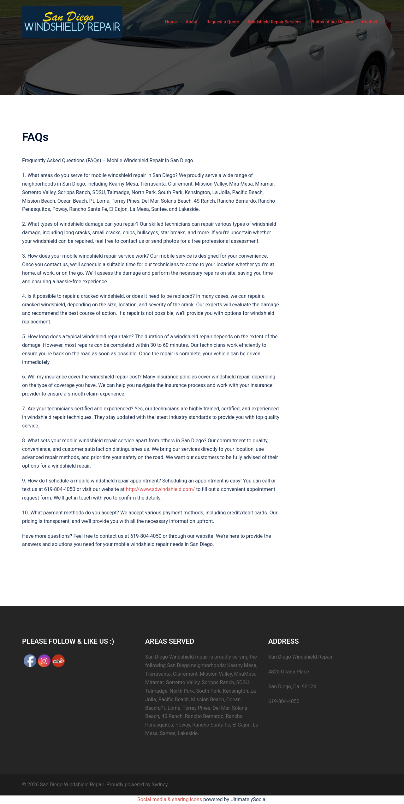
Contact (369, 21)
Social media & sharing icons (170, 799)
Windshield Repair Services (274, 21)
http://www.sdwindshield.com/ (160, 489)
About (192, 21)
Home (171, 21)
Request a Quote (222, 21)
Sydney (160, 785)
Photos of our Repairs (331, 21)
